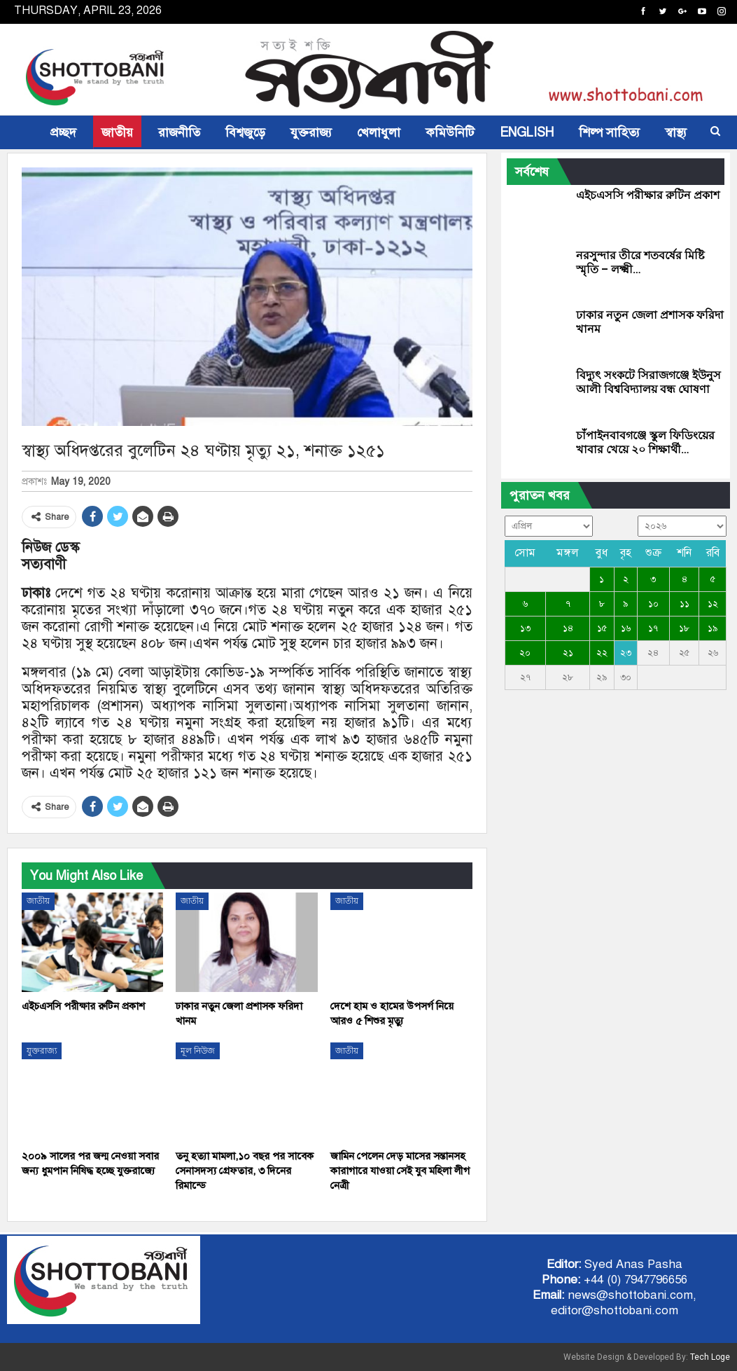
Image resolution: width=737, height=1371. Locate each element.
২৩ (625, 653)
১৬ (626, 628)
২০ (525, 653)
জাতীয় (117, 132)
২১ (568, 653)
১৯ (712, 628)
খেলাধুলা (378, 132)
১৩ (525, 628)
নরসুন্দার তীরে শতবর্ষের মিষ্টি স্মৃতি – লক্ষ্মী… (640, 262)
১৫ (602, 628)
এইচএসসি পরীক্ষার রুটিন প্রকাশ (648, 195)
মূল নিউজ (198, 1051)
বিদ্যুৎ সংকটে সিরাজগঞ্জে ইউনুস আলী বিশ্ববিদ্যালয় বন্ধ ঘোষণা (648, 382)
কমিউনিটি (450, 132)
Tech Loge (710, 1357)
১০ (653, 603)
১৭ (653, 628)
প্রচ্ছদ (63, 132)
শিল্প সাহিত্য (609, 132)
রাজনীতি (179, 132)
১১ (684, 603)
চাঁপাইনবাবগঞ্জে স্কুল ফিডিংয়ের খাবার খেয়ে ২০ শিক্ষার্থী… (645, 442)
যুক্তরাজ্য (311, 132)
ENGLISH (527, 132)
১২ (713, 603)
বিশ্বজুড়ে (245, 132)
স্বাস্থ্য (676, 132)
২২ (602, 653)
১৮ (684, 628)
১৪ (568, 628)
